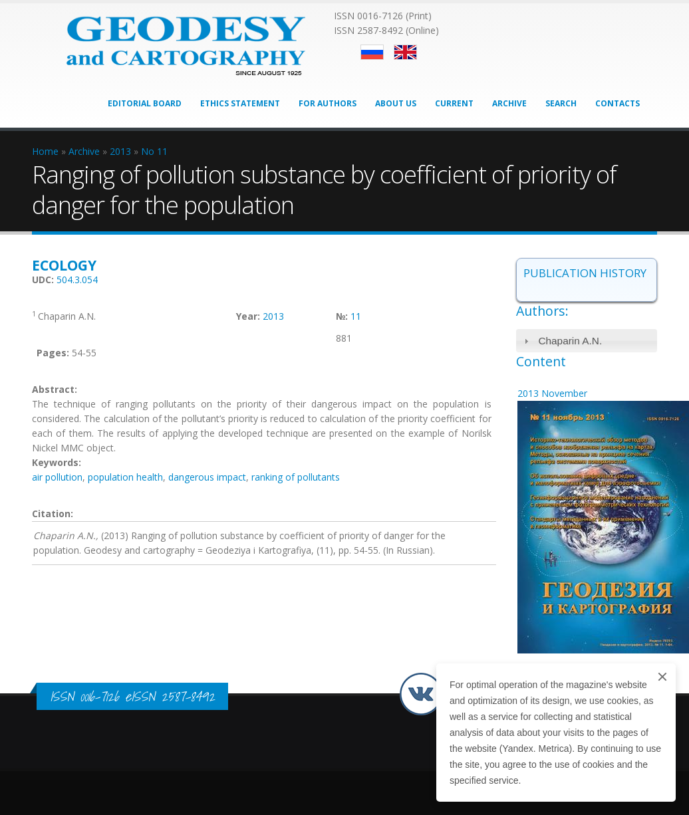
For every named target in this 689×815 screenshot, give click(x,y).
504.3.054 (77, 279)
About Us (395, 103)
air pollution (57, 477)
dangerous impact (207, 477)
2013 (273, 316)
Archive (509, 103)
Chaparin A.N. (570, 340)
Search (561, 103)
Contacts (617, 103)
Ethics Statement (240, 103)
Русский (372, 52)
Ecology (64, 265)
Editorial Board (145, 103)
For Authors (327, 103)
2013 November (552, 393)
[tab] (587, 340)
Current (454, 103)
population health (125, 477)
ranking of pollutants (295, 477)
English (405, 52)
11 (355, 316)
